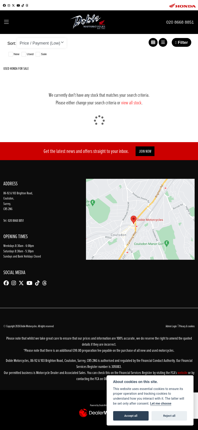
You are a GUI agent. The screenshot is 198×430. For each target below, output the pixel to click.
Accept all (130, 415)
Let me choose (161, 403)
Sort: (11, 43)
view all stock (131, 102)
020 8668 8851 (180, 22)
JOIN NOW (145, 151)
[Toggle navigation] (6, 22)
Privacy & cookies (187, 326)
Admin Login (171, 326)
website (183, 372)
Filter (181, 42)
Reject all (169, 415)
